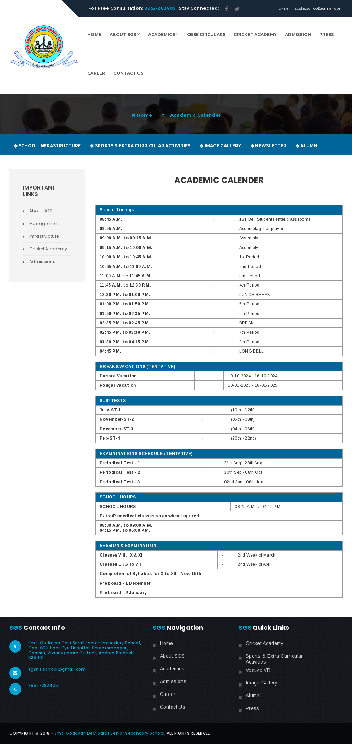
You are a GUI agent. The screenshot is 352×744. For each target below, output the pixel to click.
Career (96, 73)
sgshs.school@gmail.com (319, 8)
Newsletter (268, 145)
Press (326, 34)
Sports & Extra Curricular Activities (140, 145)
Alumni (307, 145)
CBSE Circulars (206, 34)
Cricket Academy (255, 34)
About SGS (125, 34)
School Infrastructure (47, 145)
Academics (163, 34)
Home (94, 34)
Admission (298, 34)
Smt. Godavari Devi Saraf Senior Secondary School (109, 733)
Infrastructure (44, 236)
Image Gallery (220, 145)
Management (44, 223)
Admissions (42, 262)
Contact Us (128, 73)
